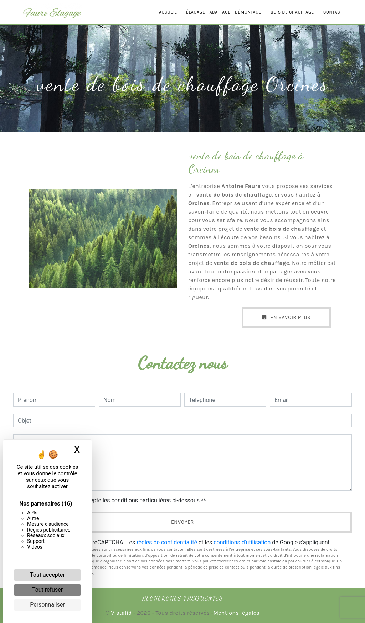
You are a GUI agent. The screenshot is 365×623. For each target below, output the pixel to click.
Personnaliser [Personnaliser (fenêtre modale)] (47, 604)
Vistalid (121, 612)
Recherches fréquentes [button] (182, 598)
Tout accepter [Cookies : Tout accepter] (47, 574)
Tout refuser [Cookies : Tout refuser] (47, 589)
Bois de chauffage (292, 12)
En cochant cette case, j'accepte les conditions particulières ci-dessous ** (113, 500)
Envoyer (182, 522)
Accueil (168, 12)
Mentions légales (236, 612)
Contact (333, 12)
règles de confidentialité (167, 542)
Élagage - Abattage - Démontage (223, 12)
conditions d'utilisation (242, 542)
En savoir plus (286, 317)
